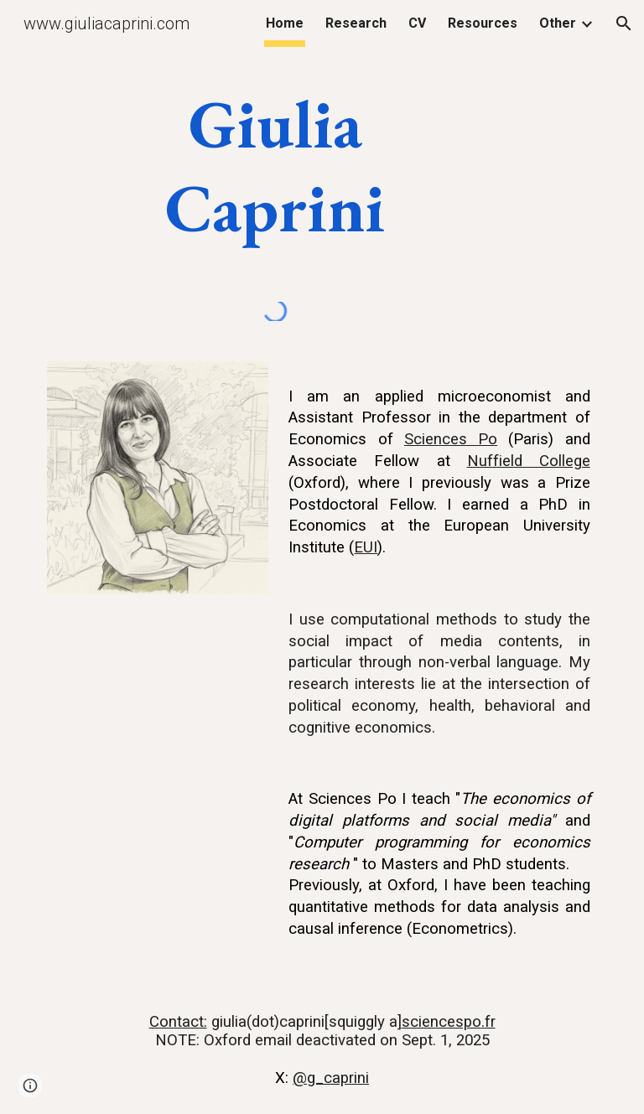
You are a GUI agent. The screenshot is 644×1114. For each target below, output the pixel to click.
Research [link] (356, 23)
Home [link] (285, 23)
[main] (274, 166)
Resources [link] (482, 23)
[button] (624, 23)
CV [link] (417, 23)
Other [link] (557, 23)
